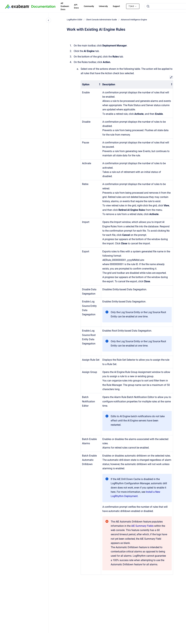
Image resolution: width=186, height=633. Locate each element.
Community (89, 6)
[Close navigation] (48, 20)
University (103, 6)
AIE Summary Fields (142, 525)
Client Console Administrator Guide (101, 19)
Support (116, 6)
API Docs (76, 6)
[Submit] (148, 6)
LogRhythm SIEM (74, 19)
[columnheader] (91, 84)
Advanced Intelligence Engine (134, 19)
